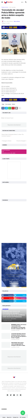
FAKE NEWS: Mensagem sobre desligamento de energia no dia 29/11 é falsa (18, 344)
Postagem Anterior (6, 140)
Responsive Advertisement (14, 125)
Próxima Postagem (21, 140)
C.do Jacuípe (12, 7)
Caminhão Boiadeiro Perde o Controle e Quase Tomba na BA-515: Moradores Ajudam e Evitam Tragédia (18, 335)
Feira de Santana (6, 150)
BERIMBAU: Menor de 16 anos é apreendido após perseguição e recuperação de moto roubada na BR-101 (18, 326)
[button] (2, 2)
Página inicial (4, 7)
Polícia (13, 104)
